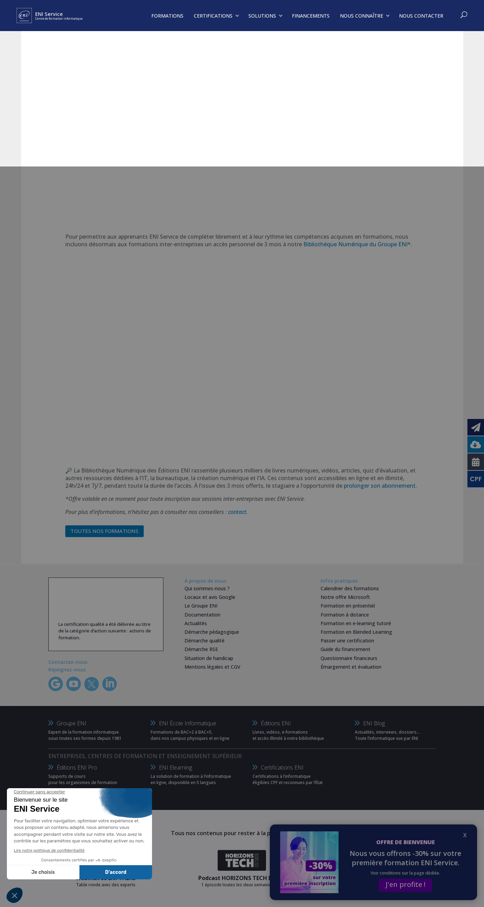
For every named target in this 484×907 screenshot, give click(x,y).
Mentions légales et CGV (212, 666)
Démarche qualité (204, 640)
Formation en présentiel (348, 605)
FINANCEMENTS (311, 15)
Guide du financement (345, 649)
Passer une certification (347, 640)
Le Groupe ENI (200, 605)
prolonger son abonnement (380, 485)
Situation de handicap (208, 658)
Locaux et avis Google (209, 597)
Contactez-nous (67, 662)
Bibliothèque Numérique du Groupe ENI (355, 244)
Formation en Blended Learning (356, 632)
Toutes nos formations (104, 530)
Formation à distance (345, 614)
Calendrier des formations (350, 588)
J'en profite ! (405, 884)
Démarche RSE (201, 649)
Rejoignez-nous (67, 669)
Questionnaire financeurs (349, 658)
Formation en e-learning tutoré (356, 623)
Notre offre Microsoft (345, 597)
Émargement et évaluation (351, 666)
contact (237, 512)
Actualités (195, 623)
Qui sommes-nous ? (207, 588)
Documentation (202, 614)
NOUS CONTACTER (421, 15)
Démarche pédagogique (211, 632)
